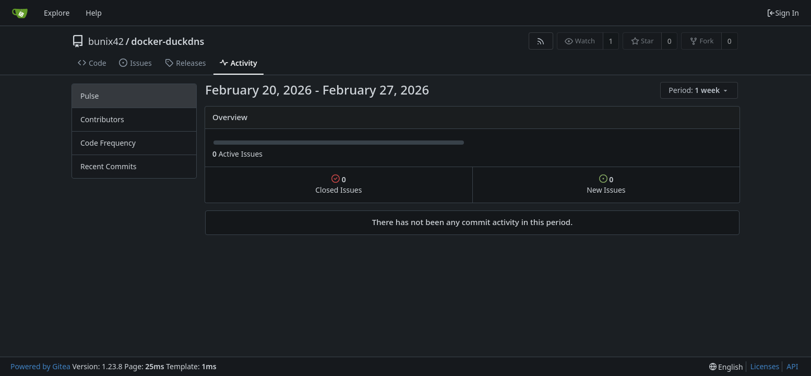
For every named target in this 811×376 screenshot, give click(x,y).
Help (94, 13)
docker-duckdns (167, 41)
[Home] (19, 13)
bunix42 (106, 41)
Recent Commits (108, 166)
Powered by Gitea (40, 366)
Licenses (765, 366)
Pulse (89, 96)
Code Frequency (108, 143)
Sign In (783, 13)
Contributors (102, 119)
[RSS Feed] (541, 41)
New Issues (606, 184)
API (792, 366)
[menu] (700, 90)
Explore (56, 13)
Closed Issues (338, 184)
